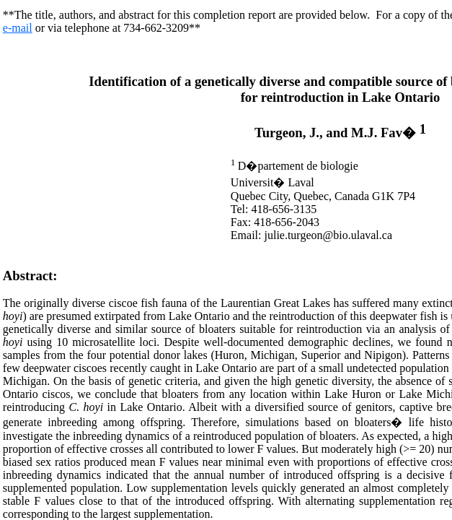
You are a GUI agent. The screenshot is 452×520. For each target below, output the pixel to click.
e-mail (17, 28)
